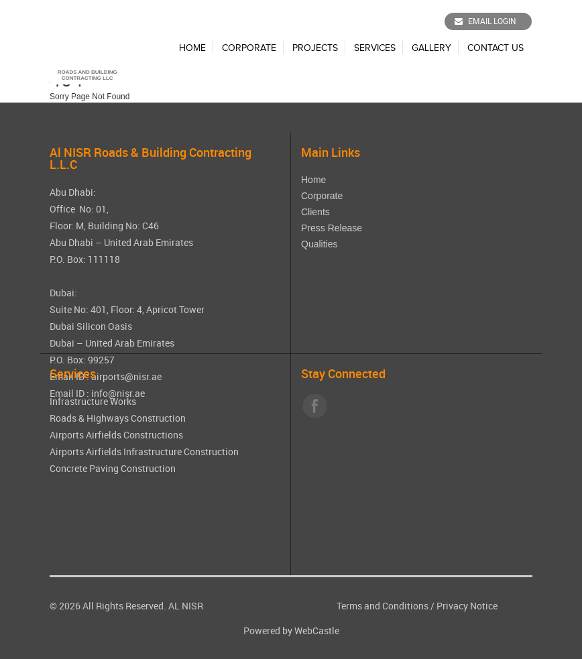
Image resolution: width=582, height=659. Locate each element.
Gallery (431, 48)
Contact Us (495, 48)
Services (375, 48)
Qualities (319, 244)
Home (192, 48)
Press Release (331, 228)
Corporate (249, 48)
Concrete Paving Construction (113, 468)
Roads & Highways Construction (118, 418)
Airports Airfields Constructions (116, 434)
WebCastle (316, 630)
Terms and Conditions (382, 605)
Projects (315, 48)
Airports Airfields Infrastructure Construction (144, 451)
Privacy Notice (467, 605)
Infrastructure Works (93, 401)
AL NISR (185, 605)
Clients (315, 211)
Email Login (485, 20)
